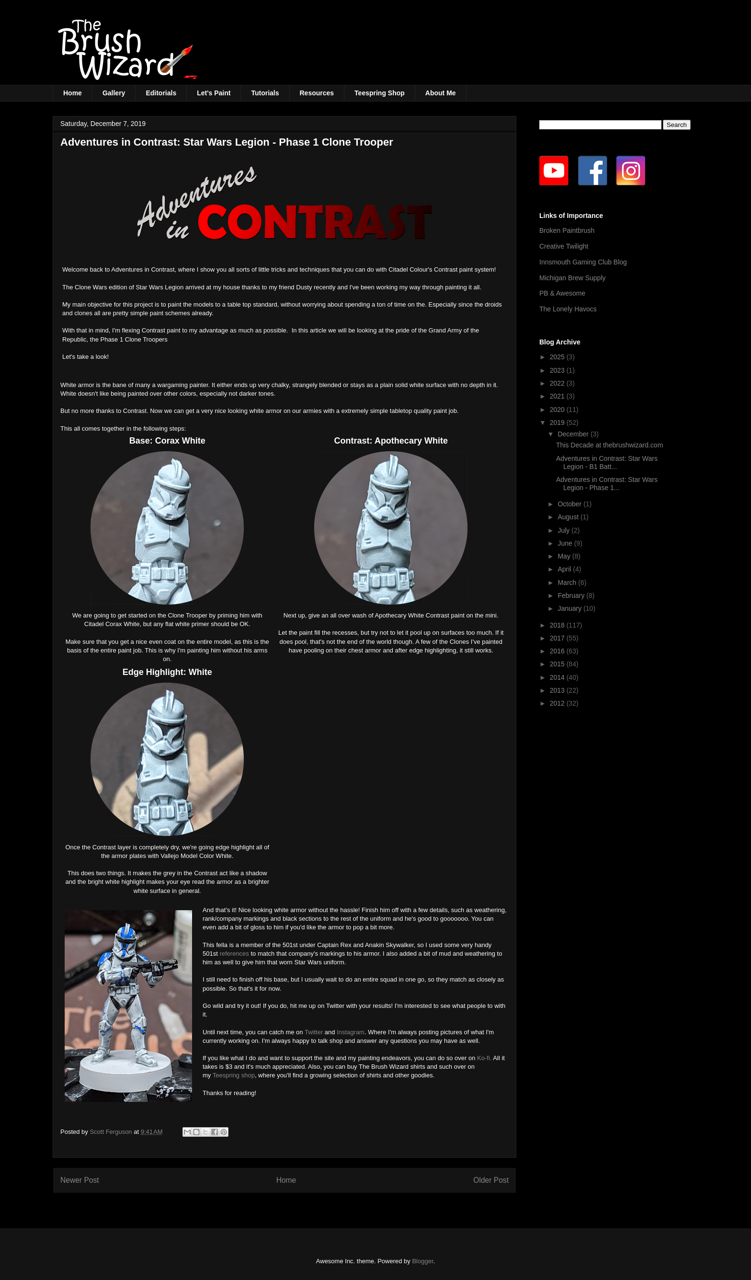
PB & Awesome (562, 293)
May (565, 556)
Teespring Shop (379, 93)
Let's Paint (213, 93)
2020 (558, 409)
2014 (558, 677)
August (569, 517)
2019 (558, 422)
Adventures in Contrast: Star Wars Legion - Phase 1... (607, 483)
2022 (558, 383)
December (574, 434)
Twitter (314, 1032)
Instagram (350, 1032)
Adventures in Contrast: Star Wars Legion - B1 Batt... (607, 462)
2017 (558, 638)
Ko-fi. (484, 1058)
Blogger (422, 1261)
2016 (558, 651)
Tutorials (265, 93)
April (565, 569)
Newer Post (79, 1180)
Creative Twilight (563, 246)
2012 (558, 703)
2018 (558, 625)
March (568, 582)
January (570, 608)
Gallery (113, 93)
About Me (440, 93)
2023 (558, 370)
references (234, 953)
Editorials (161, 93)
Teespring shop (234, 1075)
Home (72, 93)
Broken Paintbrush (566, 230)
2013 (558, 690)
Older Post (491, 1180)
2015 (558, 664)
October (570, 504)
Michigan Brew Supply (572, 278)
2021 (558, 396)
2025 (558, 357)
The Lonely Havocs (568, 309)
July (564, 530)
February (572, 595)
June (566, 543)
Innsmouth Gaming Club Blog (583, 262)
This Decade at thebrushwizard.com (609, 445)
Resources (317, 93)
